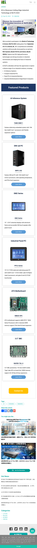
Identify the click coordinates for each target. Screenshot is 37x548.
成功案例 (5, 520)
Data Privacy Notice (15, 542)
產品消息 (5, 518)
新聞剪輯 (3, 7)
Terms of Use (27, 542)
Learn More (18, 137)
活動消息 (16, 16)
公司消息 (5, 516)
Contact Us (18, 391)
